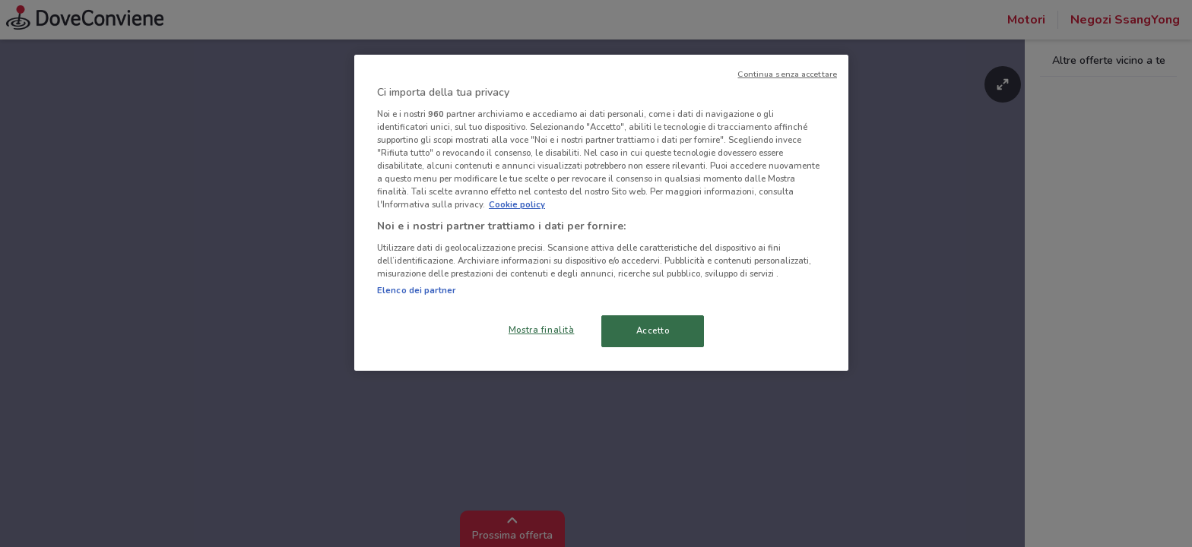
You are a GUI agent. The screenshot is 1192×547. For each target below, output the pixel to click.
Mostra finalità (542, 330)
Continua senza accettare (787, 74)
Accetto (653, 330)
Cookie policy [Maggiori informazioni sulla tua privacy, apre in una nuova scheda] (517, 204)
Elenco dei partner (416, 290)
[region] (601, 213)
